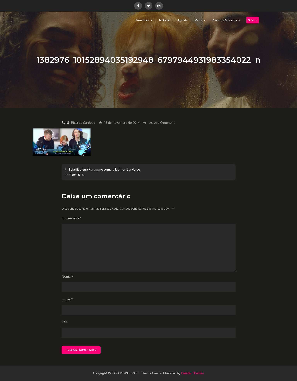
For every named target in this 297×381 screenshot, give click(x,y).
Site (251, 20)
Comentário (71, 218)
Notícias (164, 20)
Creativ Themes (192, 373)
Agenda (182, 20)
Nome (67, 276)
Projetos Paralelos (224, 20)
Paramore (142, 20)
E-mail (67, 299)
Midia (198, 20)
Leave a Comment (161, 122)
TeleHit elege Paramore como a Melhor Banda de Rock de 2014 (102, 172)
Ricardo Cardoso (83, 122)
